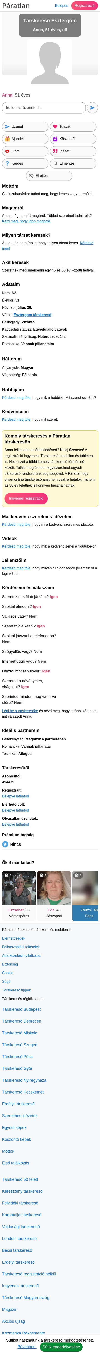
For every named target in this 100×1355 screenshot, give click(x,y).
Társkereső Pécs (17, 1056)
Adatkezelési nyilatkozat (21, 956)
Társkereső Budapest (21, 1009)
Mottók (8, 1151)
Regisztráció (85, 6)
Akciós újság (13, 1321)
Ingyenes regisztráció (26, 498)
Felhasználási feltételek (21, 947)
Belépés (61, 6)
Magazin (9, 1309)
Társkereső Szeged (19, 1045)
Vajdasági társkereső (21, 1226)
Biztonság (10, 964)
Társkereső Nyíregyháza (24, 1080)
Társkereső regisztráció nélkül (29, 1274)
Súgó (6, 981)
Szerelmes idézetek (20, 1116)
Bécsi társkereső (17, 1250)
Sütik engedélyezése (61, 1347)
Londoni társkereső (19, 1238)
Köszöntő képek (16, 1139)
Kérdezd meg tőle (16, 398)
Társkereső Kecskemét (23, 1092)
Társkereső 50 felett (20, 1179)
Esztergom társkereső (32, 315)
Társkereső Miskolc (19, 1033)
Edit (51, 910)
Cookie (7, 973)
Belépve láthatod (15, 796)
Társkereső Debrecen (21, 1021)
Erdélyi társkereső (18, 1104)
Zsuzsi (86, 910)
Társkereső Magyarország (25, 1297)
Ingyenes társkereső (20, 1286)
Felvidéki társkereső (20, 1203)
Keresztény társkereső (22, 1191)
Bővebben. (26, 1347)
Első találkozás (15, 1163)
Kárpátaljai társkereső (21, 1215)
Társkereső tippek (16, 990)
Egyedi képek (14, 1127)
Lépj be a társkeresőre (20, 711)
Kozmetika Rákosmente (23, 1333)
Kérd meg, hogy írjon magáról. (26, 221)
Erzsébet (16, 910)
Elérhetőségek (13, 938)
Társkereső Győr (17, 1068)
